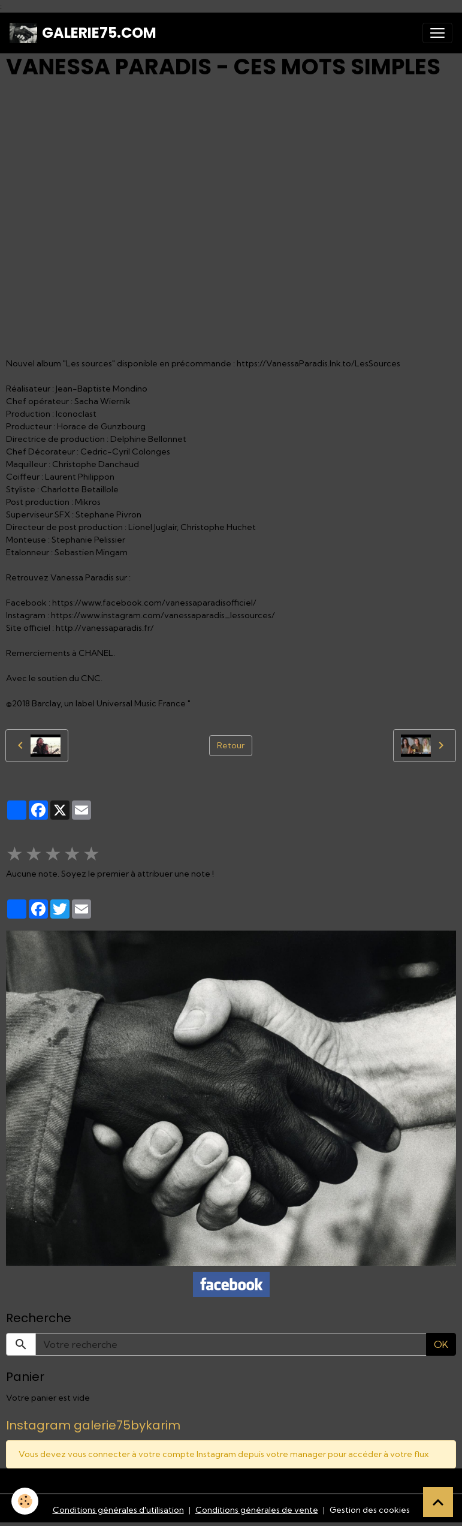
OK (441, 1344)
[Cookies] (25, 1501)
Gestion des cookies (370, 1509)
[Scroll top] (438, 1502)
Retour (230, 745)
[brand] (83, 33)
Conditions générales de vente (256, 1509)
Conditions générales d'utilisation (118, 1509)
